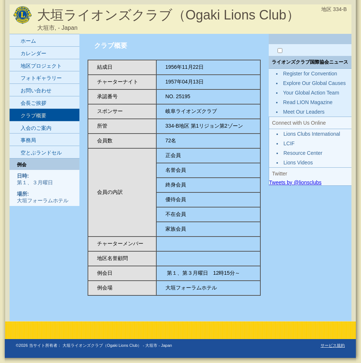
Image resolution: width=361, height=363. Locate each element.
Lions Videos (298, 163)
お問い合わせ (36, 90)
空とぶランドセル (41, 153)
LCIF (288, 143)
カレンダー (33, 53)
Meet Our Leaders (304, 112)
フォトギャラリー (41, 78)
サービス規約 (333, 345)
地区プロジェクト (41, 66)
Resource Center (302, 153)
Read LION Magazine (308, 102)
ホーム (28, 41)
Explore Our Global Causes (314, 83)
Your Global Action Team (311, 93)
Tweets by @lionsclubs (295, 182)
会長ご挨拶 (33, 103)
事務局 (28, 140)
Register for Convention (310, 73)
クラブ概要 (33, 115)
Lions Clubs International (311, 134)
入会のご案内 (36, 128)
